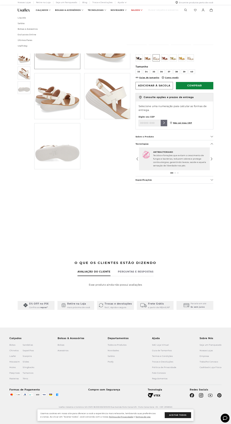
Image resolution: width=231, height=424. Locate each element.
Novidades (117, 10)
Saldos (135, 10)
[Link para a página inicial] (22, 18)
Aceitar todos (178, 415)
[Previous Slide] (137, 158)
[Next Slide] (211, 158)
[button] (36, 305)
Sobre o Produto (174, 136)
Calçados (42, 10)
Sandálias (44, 18)
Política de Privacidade (121, 417)
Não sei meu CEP (181, 122)
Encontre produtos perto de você (194, 2)
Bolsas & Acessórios (68, 10)
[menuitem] (43, 10)
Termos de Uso (142, 417)
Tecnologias (96, 10)
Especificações (174, 179)
